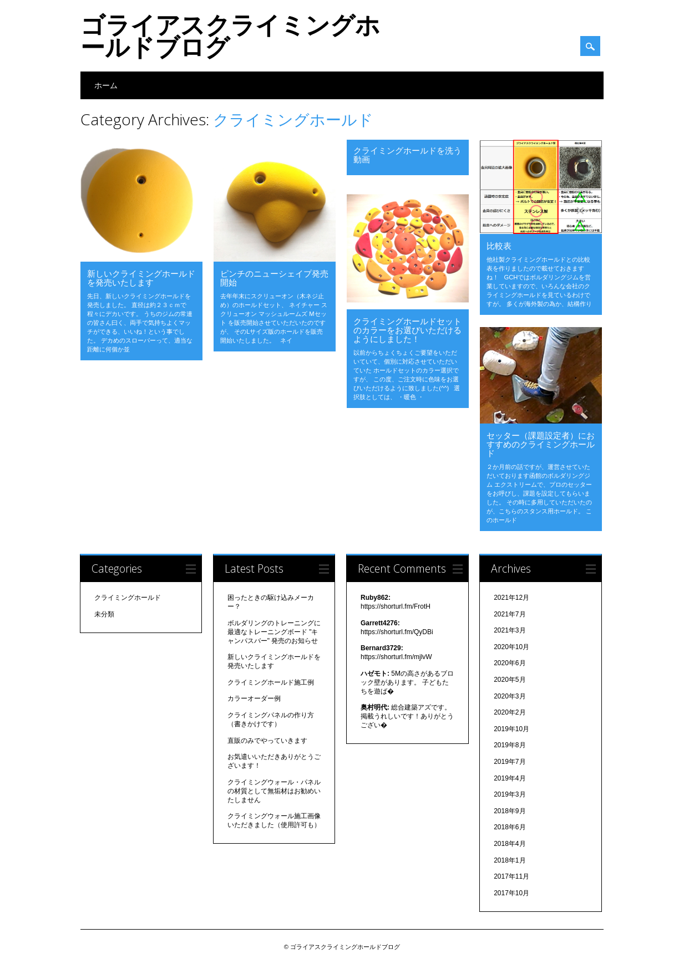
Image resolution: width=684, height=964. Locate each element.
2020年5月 (509, 680)
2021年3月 (509, 630)
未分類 (104, 614)
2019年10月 (511, 729)
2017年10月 (511, 893)
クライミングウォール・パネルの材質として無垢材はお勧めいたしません (274, 791)
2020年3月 (509, 696)
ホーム (106, 85)
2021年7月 (509, 614)
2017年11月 (511, 876)
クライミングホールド (127, 597)
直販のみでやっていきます (267, 740)
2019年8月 (509, 745)
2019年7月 (509, 762)
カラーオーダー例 (254, 698)
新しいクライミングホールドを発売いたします (141, 278)
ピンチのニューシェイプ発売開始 (274, 278)
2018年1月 (509, 860)
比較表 (499, 245)
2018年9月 (509, 811)
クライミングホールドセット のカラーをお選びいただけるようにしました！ (407, 329)
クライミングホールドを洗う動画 (407, 155)
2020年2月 (509, 712)
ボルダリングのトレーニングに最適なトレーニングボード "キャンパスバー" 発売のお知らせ (274, 632)
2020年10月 (511, 647)
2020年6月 (509, 663)
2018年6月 (509, 827)
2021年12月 (511, 597)
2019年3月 (509, 794)
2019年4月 (509, 778)
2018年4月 (509, 844)
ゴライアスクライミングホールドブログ (230, 35)
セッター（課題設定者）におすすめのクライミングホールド (541, 444)
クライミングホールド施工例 (270, 682)
